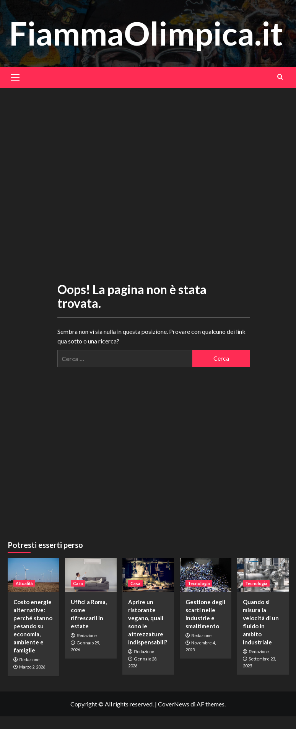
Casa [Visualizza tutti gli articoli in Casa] (78, 583)
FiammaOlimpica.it (146, 33)
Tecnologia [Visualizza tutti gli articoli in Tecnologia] (199, 583)
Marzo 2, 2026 (32, 666)
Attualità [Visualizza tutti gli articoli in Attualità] (24, 583)
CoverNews (173, 704)
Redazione (30, 659)
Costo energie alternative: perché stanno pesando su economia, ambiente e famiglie (32, 626)
